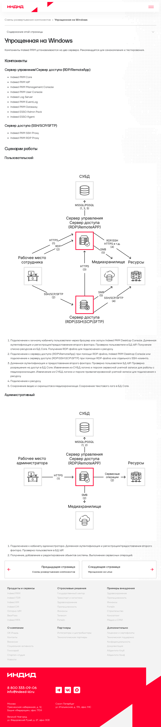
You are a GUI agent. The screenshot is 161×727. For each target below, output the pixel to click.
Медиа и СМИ (115, 620)
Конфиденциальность (118, 641)
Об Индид (12, 632)
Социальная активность (20, 646)
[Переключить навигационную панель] (151, 7)
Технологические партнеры (72, 637)
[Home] (30, 7)
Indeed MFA (13, 620)
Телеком (61, 615)
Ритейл (61, 620)
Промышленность (67, 606)
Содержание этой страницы (25, 32)
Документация (115, 646)
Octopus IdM (14, 611)
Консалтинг (113, 615)
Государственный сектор (71, 593)
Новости (11, 659)
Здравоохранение (67, 602)
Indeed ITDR (13, 597)
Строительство (115, 611)
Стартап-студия (16, 655)
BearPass (12, 615)
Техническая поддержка (120, 637)
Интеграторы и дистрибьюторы (74, 632)
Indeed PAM (13, 593)
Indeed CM (13, 606)
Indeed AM (13, 602)
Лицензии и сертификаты (121, 632)
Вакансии (12, 641)
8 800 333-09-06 (22, 688)
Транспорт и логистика (69, 597)
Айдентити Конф (116, 655)
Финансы (62, 611)
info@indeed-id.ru (20, 692)
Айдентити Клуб (115, 650)
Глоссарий (13, 650)
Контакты (12, 637)
